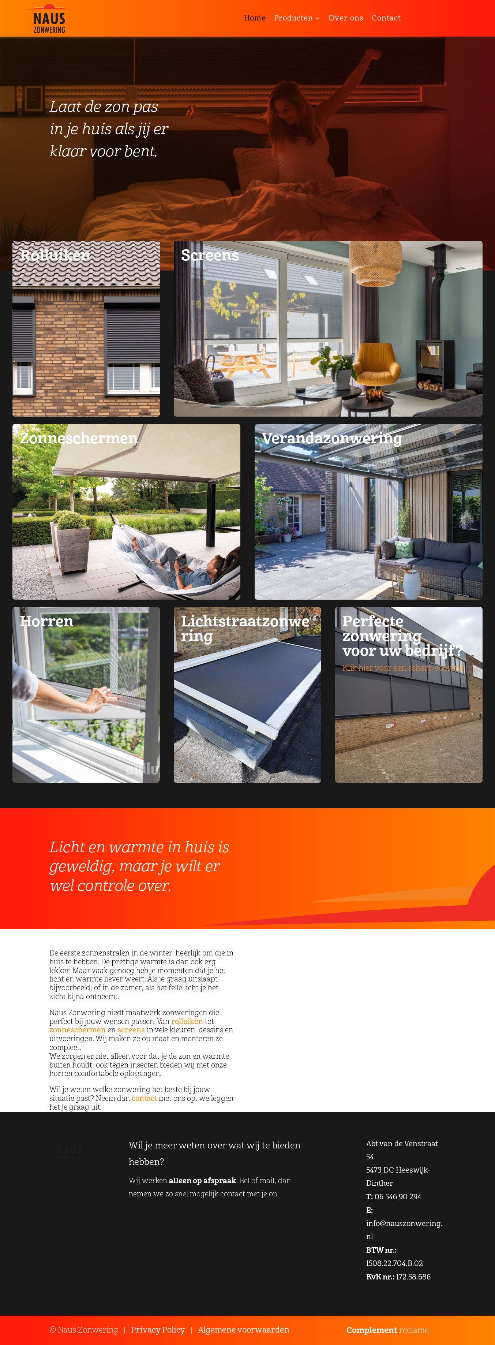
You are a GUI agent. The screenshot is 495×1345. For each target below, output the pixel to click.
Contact (386, 18)
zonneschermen (77, 1030)
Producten (293, 18)
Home (255, 18)
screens (131, 1030)
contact (144, 1098)
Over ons (346, 18)
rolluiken (187, 1021)
